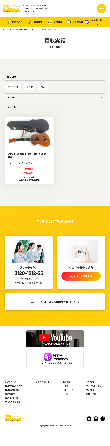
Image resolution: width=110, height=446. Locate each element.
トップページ (10, 381)
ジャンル (11, 107)
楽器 (43, 86)
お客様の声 (75, 22)
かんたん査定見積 (12, 401)
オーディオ (13, 86)
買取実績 (55, 22)
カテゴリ (11, 76)
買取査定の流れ (12, 389)
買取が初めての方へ (14, 385)
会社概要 (90, 381)
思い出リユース (94, 22)
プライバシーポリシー (95, 385)
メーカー (11, 97)
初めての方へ (15, 22)
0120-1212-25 (28, 272)
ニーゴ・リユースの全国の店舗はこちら (55, 302)
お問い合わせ (92, 393)
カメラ (29, 86)
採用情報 (90, 389)
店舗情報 (35, 22)
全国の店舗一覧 (43, 381)
